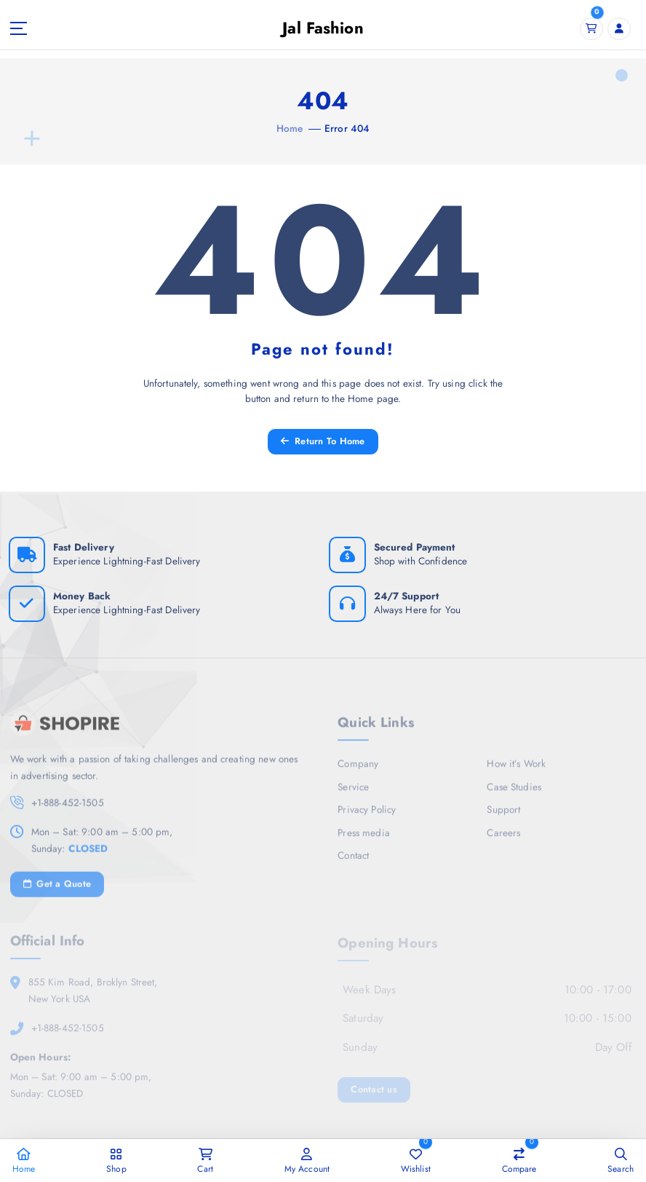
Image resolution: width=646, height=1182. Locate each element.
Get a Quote (57, 889)
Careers (503, 837)
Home (289, 128)
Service (353, 791)
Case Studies (514, 791)
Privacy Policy (367, 814)
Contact (353, 860)
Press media (364, 837)
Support (503, 814)
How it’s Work (516, 768)
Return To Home (322, 441)
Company (358, 768)
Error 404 (347, 128)
